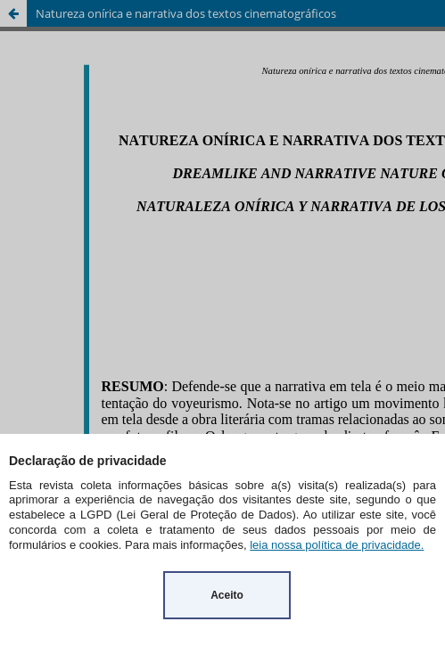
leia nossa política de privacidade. (337, 545)
